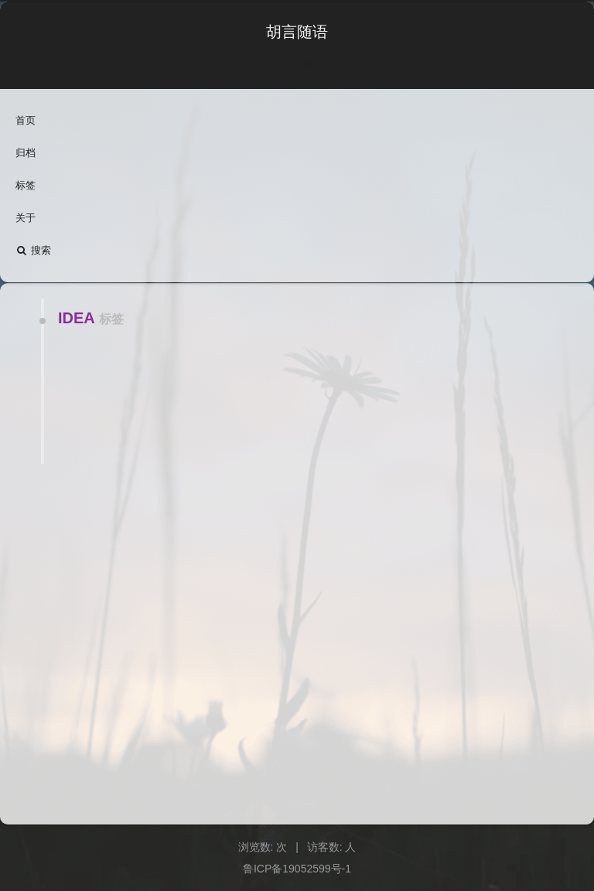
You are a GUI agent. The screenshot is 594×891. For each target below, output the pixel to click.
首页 (25, 120)
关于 (25, 218)
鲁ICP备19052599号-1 (297, 868)
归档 (25, 153)
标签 (25, 185)
